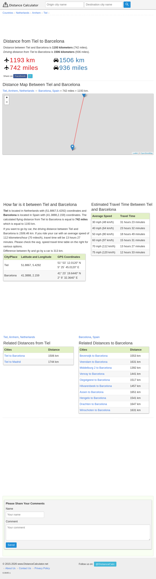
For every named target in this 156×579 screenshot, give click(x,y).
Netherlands (26, 90)
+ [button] (7, 98)
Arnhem (13, 90)
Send (11, 545)
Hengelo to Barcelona (93, 398)
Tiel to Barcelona (14, 355)
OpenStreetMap (147, 153)
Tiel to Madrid (12, 361)
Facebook (20, 76)
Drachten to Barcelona (93, 404)
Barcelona (44, 90)
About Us (10, 568)
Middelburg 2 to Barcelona (96, 367)
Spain (55, 90)
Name (9, 508)
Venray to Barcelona (92, 373)
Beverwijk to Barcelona (94, 355)
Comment (12, 521)
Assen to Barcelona (91, 392)
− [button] (7, 102)
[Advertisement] (78, 26)
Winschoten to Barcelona (95, 410)
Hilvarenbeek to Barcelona (96, 386)
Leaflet (135, 153)
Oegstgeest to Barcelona (95, 379)
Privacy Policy (42, 568)
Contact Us (25, 568)
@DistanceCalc (105, 564)
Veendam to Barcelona (93, 361)
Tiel (5, 90)
